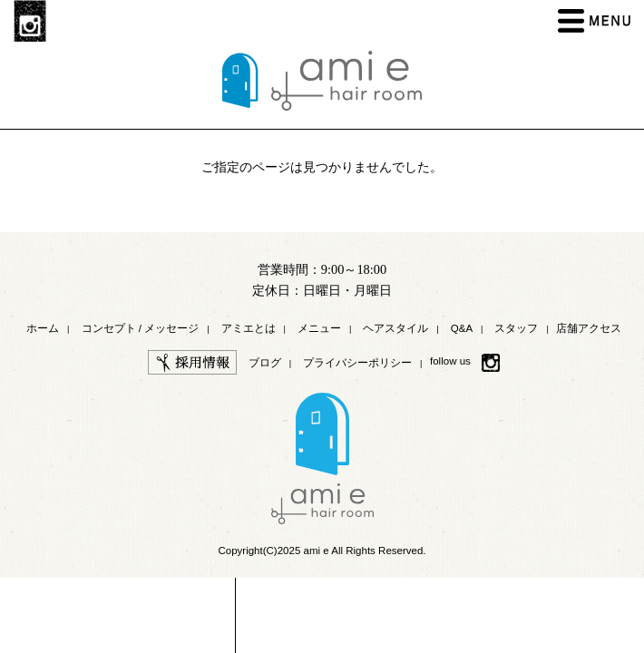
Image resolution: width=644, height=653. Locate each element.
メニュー (319, 328)
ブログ (265, 362)
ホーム (42, 328)
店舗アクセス (588, 328)
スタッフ (516, 328)
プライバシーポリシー (357, 362)
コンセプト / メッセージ (141, 328)
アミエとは (248, 328)
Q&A (462, 328)
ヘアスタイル (395, 328)
